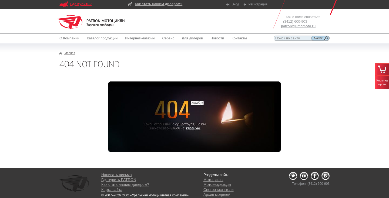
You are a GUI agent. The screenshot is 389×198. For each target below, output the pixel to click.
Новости (217, 38)
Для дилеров (192, 38)
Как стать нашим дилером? (158, 4)
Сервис (168, 38)
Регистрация (258, 4)
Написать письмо (116, 175)
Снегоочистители (218, 189)
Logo (91, 22)
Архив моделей (216, 194)
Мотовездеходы (217, 184)
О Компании (70, 38)
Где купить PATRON (118, 179)
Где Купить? (81, 4)
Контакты (239, 38)
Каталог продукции (102, 38)
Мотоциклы (213, 179)
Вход (235, 4)
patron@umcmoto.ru (298, 26)
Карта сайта (111, 189)
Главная (69, 52)
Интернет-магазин (140, 38)
